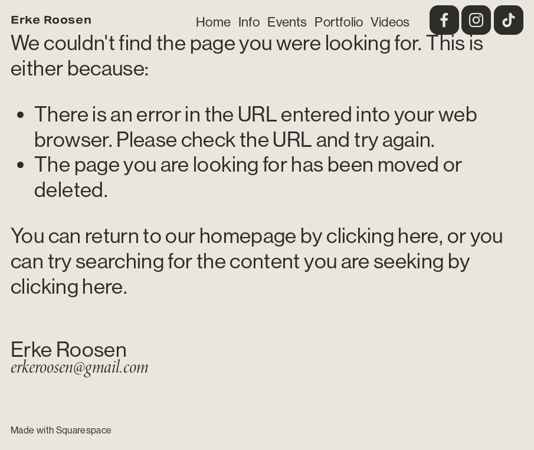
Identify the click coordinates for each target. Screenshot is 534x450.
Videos (390, 21)
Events (287, 21)
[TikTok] (508, 20)
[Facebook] (444, 20)
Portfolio (338, 21)
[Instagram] (476, 20)
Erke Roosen (51, 20)
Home (213, 21)
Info (249, 21)
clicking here (382, 236)
